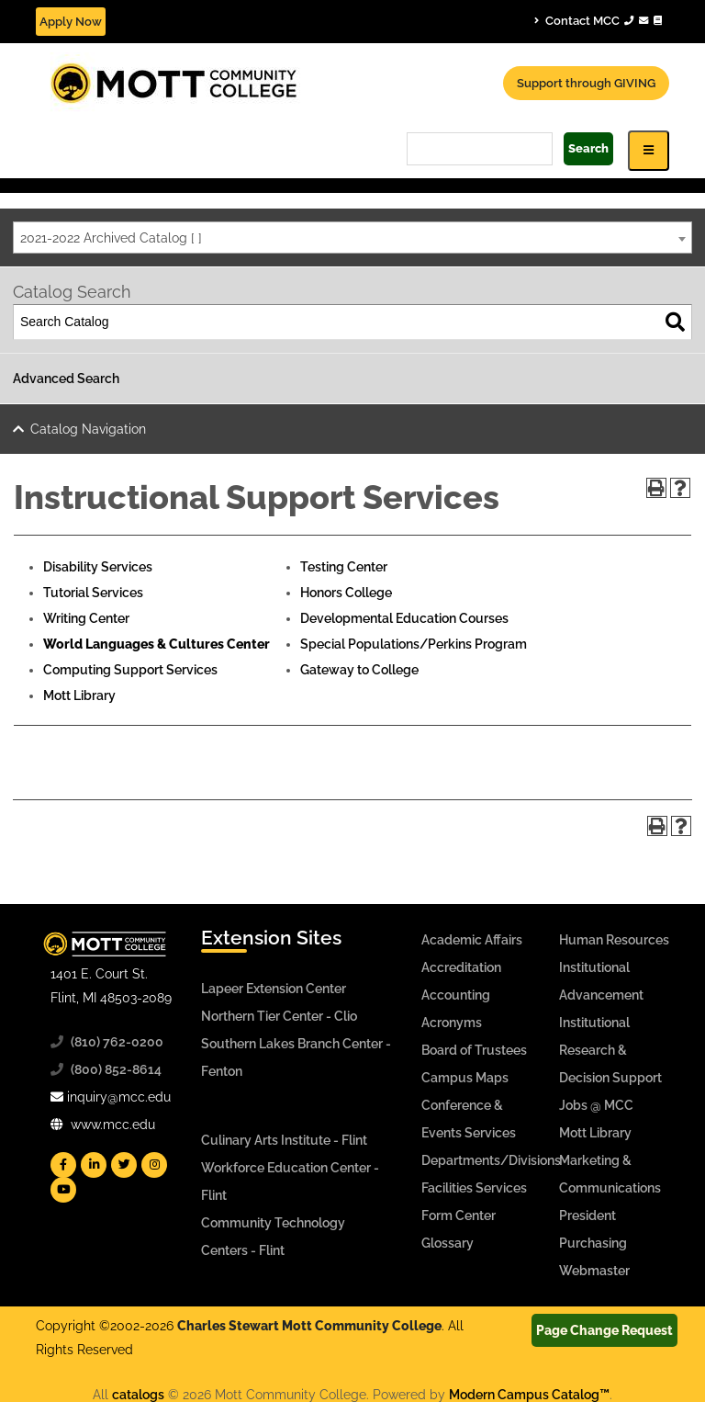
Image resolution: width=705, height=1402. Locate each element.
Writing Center (86, 618)
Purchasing (593, 1243)
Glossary (447, 1243)
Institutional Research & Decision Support (610, 1050)
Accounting (455, 995)
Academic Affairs (471, 940)
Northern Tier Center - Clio (279, 1016)
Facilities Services (474, 1188)
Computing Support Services (130, 669)
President (587, 1215)
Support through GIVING (586, 83)
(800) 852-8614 (116, 1069)
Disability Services (97, 567)
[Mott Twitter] (124, 1165)
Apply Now (70, 21)
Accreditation (461, 967)
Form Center (458, 1215)
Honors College (346, 592)
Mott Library (79, 695)
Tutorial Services (93, 592)
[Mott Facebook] (63, 1165)
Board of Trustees (474, 1050)
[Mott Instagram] (154, 1165)
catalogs (138, 1394)
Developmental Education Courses (404, 618)
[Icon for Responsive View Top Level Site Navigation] (648, 150)
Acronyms (451, 1022)
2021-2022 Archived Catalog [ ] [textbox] (111, 238)
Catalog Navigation (88, 429)
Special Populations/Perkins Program (413, 644)
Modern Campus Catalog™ (529, 1394)
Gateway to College (359, 669)
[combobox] (352, 237)
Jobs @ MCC (596, 1105)
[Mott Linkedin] (93, 1165)
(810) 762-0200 (117, 1042)
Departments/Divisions (491, 1160)
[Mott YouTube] (63, 1190)
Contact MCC (598, 20)
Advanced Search (66, 378)
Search (588, 148)
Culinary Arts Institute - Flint (284, 1140)
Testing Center (343, 567)
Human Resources (614, 940)
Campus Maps (465, 1077)
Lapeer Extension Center (273, 988)
